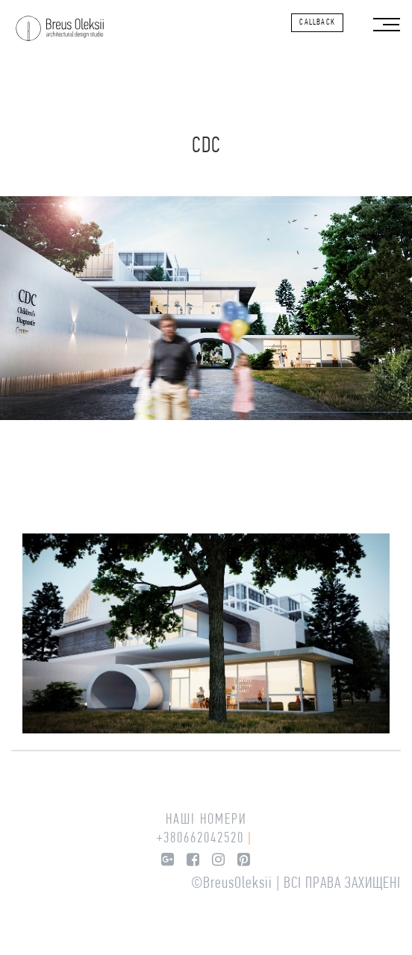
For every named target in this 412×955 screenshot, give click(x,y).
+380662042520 (200, 838)
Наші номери (206, 819)
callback (317, 22)
